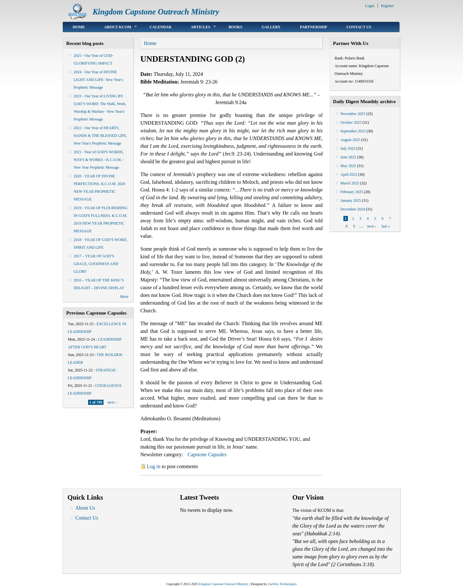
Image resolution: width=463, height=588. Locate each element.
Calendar (160, 27)
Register (387, 6)
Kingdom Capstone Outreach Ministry (156, 11)
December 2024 (352, 209)
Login (369, 6)
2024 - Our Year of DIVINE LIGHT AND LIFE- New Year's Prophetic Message (98, 80)
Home (79, 27)
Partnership (313, 27)
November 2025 (353, 113)
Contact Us (358, 27)
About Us (85, 508)
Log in (153, 466)
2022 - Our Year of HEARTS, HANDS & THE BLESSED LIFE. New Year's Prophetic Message (100, 136)
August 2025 (350, 140)
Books (235, 27)
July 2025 (348, 148)
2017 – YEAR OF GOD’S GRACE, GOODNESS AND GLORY (96, 264)
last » (386, 226)
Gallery (271, 27)
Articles (198, 26)
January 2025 (350, 200)
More (124, 296)
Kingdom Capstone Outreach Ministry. (224, 584)
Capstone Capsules (206, 454)
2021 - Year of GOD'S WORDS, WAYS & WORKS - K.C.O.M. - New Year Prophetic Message (99, 160)
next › (112, 402)
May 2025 (348, 166)
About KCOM (116, 26)
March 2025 (349, 183)
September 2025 (353, 131)
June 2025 (348, 157)
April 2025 (348, 174)
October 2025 (351, 122)
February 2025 (351, 192)
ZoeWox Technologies (282, 584)
